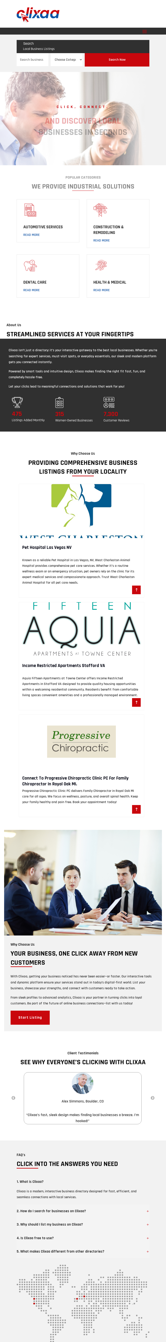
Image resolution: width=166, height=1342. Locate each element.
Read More (31, 235)
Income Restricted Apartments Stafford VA (63, 666)
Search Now (117, 59)
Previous (13, 1098)
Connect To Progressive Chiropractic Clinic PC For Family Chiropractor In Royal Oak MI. (75, 781)
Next (152, 1098)
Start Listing (30, 1017)
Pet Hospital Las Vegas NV (47, 547)
